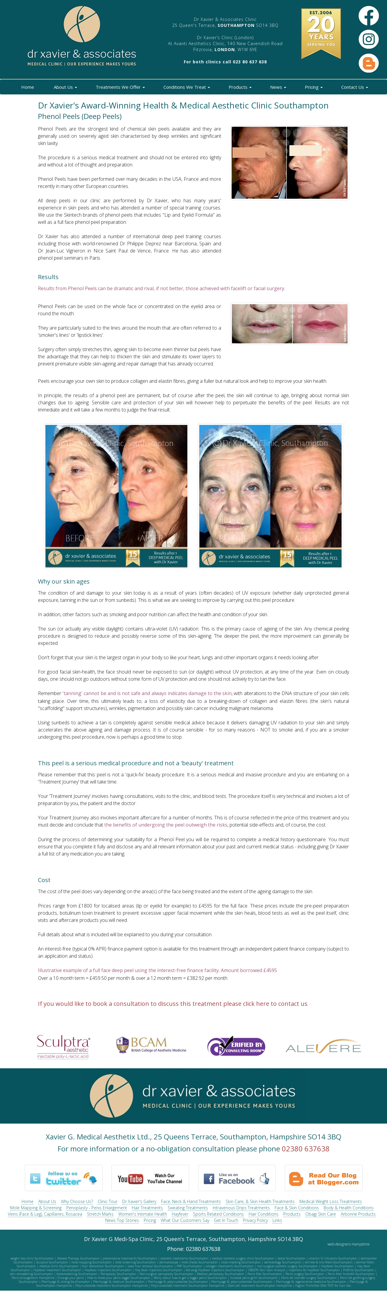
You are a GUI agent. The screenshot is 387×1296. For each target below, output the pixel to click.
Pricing (312, 87)
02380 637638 (306, 1148)
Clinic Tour (107, 1201)
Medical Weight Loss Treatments (330, 1201)
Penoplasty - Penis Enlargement (96, 1208)
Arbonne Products (358, 1214)
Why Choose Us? (77, 1201)
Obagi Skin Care (320, 1214)
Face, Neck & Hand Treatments (191, 1201)
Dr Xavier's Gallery (139, 1201)
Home (27, 87)
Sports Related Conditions (218, 1214)
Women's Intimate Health (142, 1214)
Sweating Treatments (188, 1208)
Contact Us (353, 87)
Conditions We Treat (185, 87)
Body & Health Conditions (349, 1208)
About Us (64, 87)
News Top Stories (122, 1220)
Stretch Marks (100, 1214)
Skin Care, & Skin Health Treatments (260, 1201)
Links (277, 1220)
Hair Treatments (147, 1208)
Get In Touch (226, 1220)
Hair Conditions (264, 1214)
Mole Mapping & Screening (36, 1208)
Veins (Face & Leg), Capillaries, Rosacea (45, 1214)
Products (239, 87)
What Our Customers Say (185, 1220)
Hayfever (180, 1214)
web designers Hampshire (349, 1244)
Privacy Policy (255, 1220)
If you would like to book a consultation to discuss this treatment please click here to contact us (173, 1004)
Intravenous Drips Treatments (241, 1208)
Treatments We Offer (119, 87)
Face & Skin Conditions (297, 1208)
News (277, 87)
